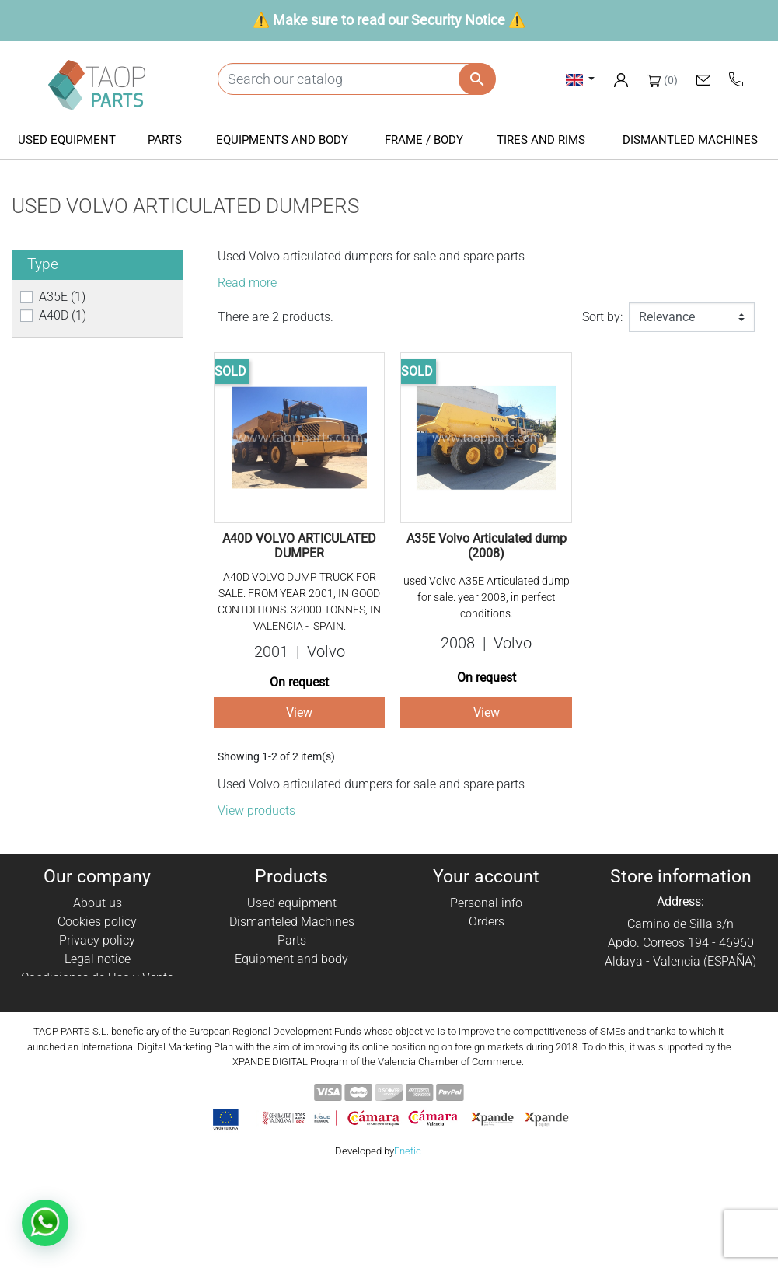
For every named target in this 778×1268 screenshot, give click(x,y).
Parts (291, 940)
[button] (67, 141)
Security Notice (458, 20)
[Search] (356, 79)
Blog (97, 1033)
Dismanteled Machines (291, 921)
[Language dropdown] (580, 79)
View (299, 712)
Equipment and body (291, 959)
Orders (486, 921)
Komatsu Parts (292, 1015)
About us (97, 903)
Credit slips (486, 940)
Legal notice (98, 959)
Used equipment (292, 903)
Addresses (486, 959)
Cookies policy (97, 921)
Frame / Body (292, 977)
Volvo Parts (291, 1033)
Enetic (407, 1244)
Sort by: (602, 316)
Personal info (486, 903)
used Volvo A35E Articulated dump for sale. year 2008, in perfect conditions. (486, 597)
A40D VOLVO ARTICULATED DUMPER (299, 546)
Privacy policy (97, 940)
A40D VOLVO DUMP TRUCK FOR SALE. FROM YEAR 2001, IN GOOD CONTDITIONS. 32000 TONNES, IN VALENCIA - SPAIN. (299, 601)
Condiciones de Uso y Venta (97, 977)
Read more (247, 282)
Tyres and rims (291, 996)
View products (256, 810)
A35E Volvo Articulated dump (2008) (486, 546)
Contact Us (97, 1015)
